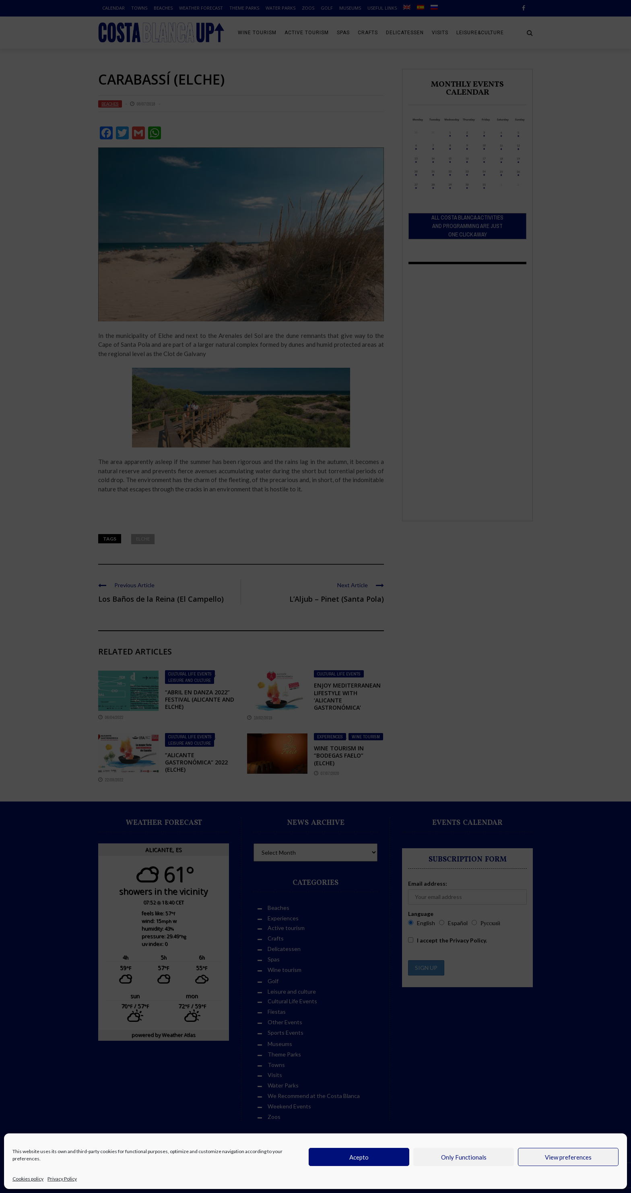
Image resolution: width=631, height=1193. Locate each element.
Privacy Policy (62, 1179)
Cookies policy (27, 1179)
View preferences (568, 1157)
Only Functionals (464, 1157)
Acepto (359, 1157)
